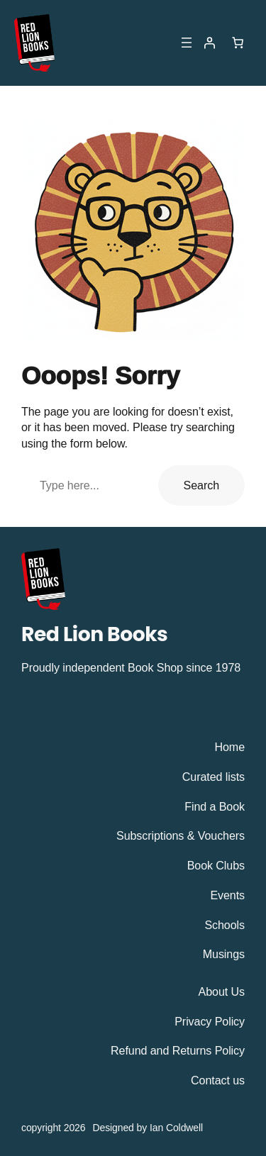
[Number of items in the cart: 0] (237, 42)
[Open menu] (186, 42)
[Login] (209, 42)
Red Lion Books (94, 634)
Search (201, 485)
